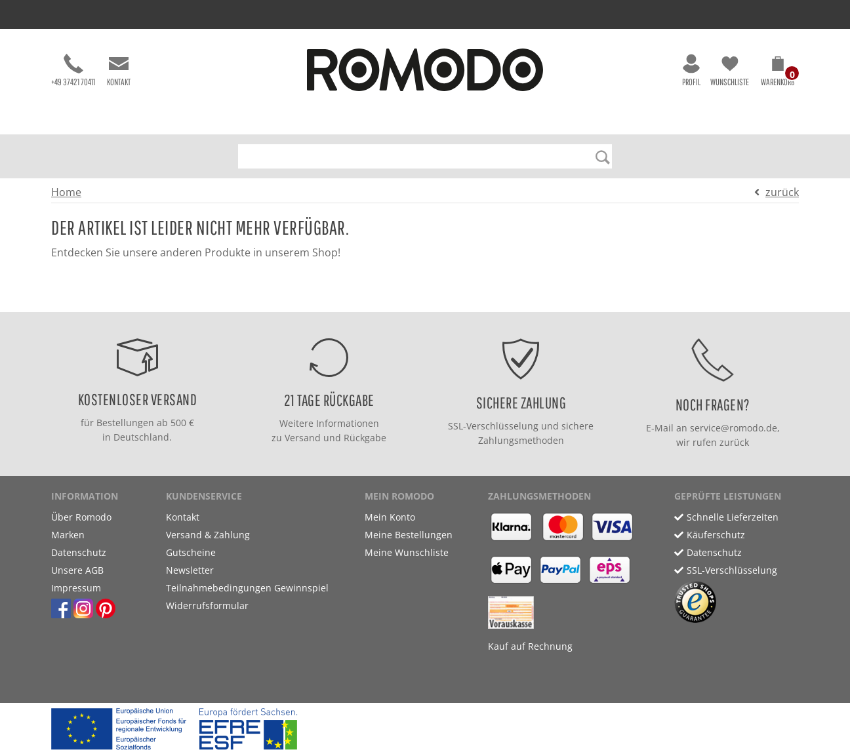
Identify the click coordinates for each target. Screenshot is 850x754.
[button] (777, 73)
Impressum (76, 588)
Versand (303, 437)
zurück (782, 192)
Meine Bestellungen (409, 534)
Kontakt (119, 70)
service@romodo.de (733, 428)
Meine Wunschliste (407, 552)
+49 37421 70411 (73, 70)
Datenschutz (78, 552)
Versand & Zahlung (208, 534)
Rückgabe (365, 437)
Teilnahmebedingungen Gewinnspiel (247, 588)
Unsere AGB (77, 570)
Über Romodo (81, 517)
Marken (68, 534)
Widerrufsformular (207, 605)
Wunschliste (729, 70)
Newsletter (190, 570)
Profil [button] (691, 70)
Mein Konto (390, 517)
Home (66, 192)
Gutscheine (191, 552)
